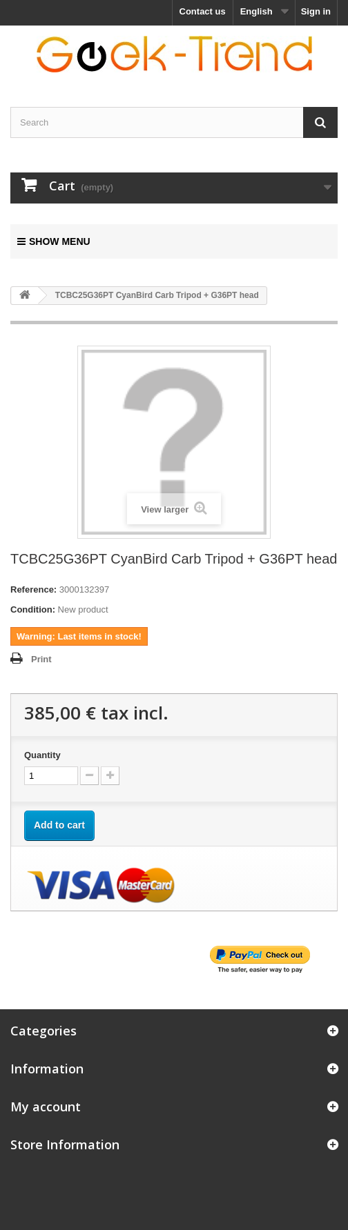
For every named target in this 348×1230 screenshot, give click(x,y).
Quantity (42, 755)
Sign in (316, 11)
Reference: (33, 589)
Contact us (203, 11)
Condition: (32, 609)
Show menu (53, 241)
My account (45, 1106)
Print (41, 659)
